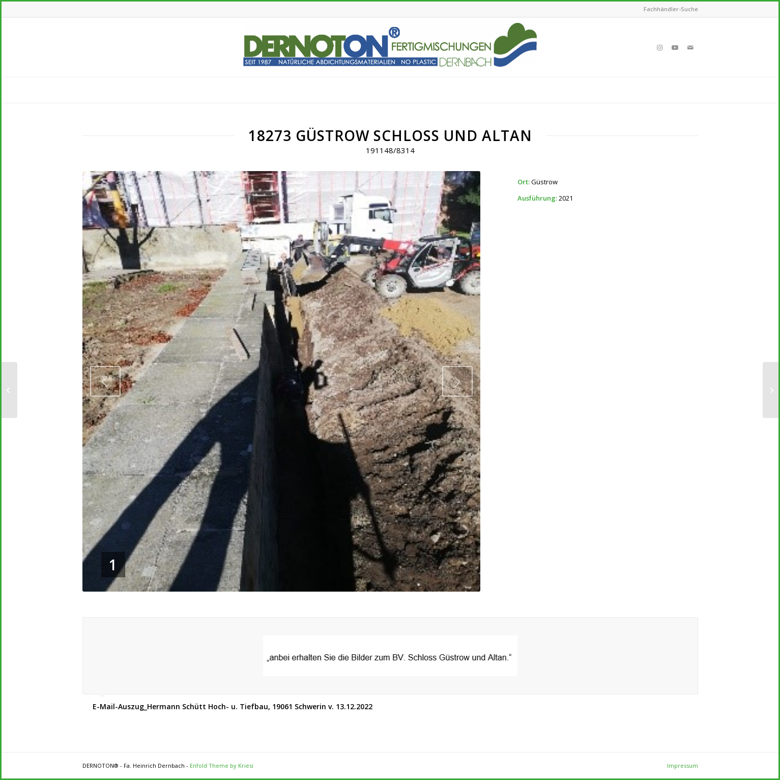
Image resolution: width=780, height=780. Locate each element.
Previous (105, 381)
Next (457, 381)
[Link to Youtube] (675, 47)
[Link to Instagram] (660, 47)
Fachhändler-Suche (671, 9)
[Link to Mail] (690, 47)
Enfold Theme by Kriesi (221, 765)
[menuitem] (668, 9)
